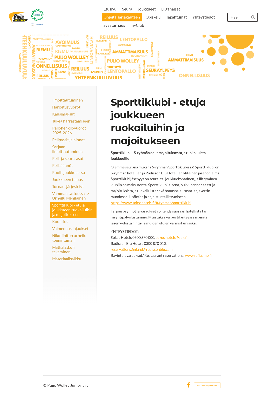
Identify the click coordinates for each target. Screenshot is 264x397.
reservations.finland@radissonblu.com (142, 249)
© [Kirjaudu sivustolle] (45, 385)
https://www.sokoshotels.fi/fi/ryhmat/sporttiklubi (151, 202)
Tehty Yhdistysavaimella (207, 385)
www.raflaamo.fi (198, 255)
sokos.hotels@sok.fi (171, 237)
